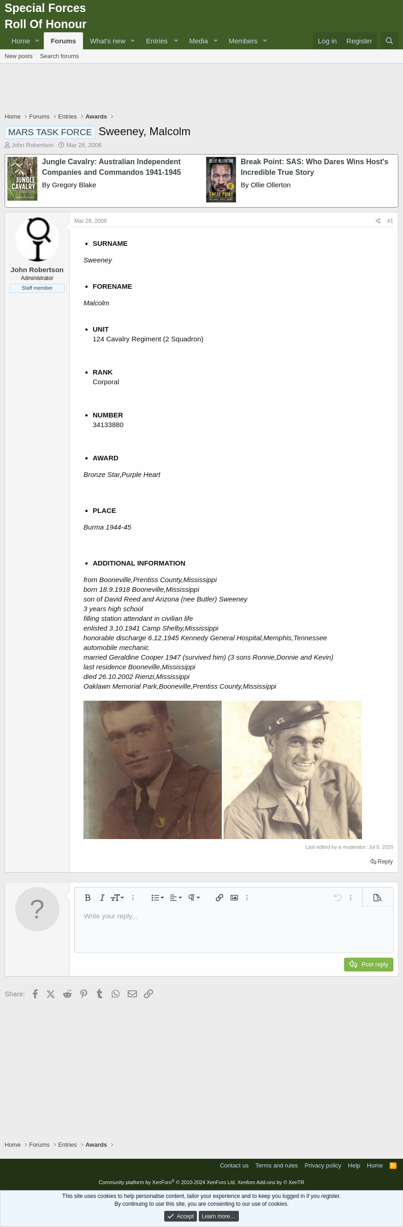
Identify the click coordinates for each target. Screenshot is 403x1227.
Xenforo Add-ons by (270, 1182)
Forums (63, 41)
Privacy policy (323, 1165)
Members (243, 41)
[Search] (389, 40)
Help (354, 1165)
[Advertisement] (201, 89)
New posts (19, 56)
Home (21, 41)
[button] (37, 40)
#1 (390, 221)
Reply (385, 861)
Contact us (234, 1165)
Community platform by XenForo (167, 1182)
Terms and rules (276, 1165)
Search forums (59, 56)
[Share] (378, 221)
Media (198, 41)
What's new (107, 41)
